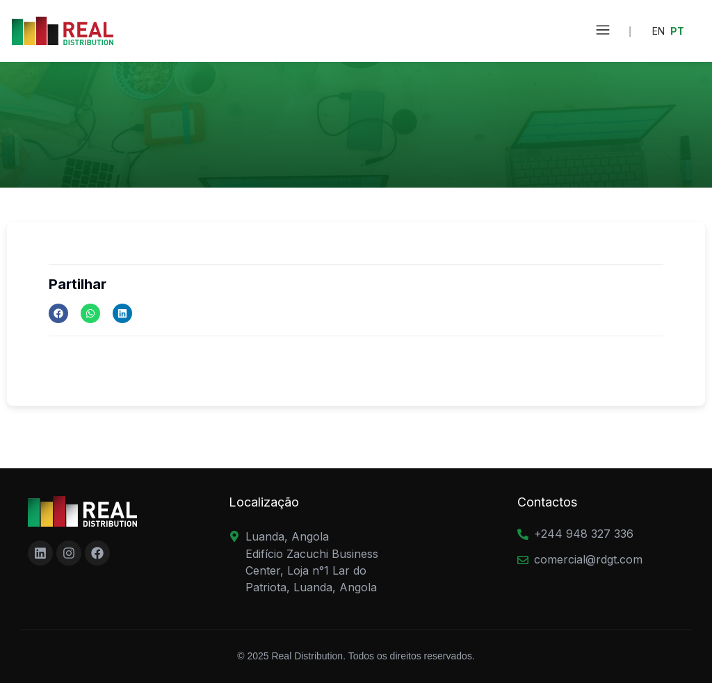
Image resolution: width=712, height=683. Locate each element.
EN (658, 31)
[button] (603, 31)
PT (677, 31)
